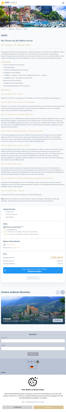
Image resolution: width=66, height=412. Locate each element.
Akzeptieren (48, 407)
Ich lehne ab (17, 407)
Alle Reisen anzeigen (34, 271)
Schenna (7, 318)
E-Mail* (3, 345)
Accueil (3, 29)
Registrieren (33, 354)
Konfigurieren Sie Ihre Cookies (35, 402)
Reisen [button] (3, 373)
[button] (63, 3)
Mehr (23, 402)
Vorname (4, 338)
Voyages (11, 29)
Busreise (18, 29)
